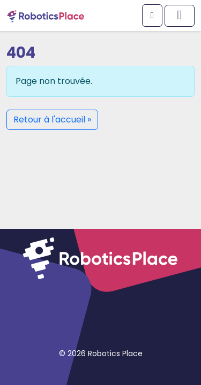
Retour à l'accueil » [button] (52, 119)
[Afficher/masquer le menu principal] (180, 16)
